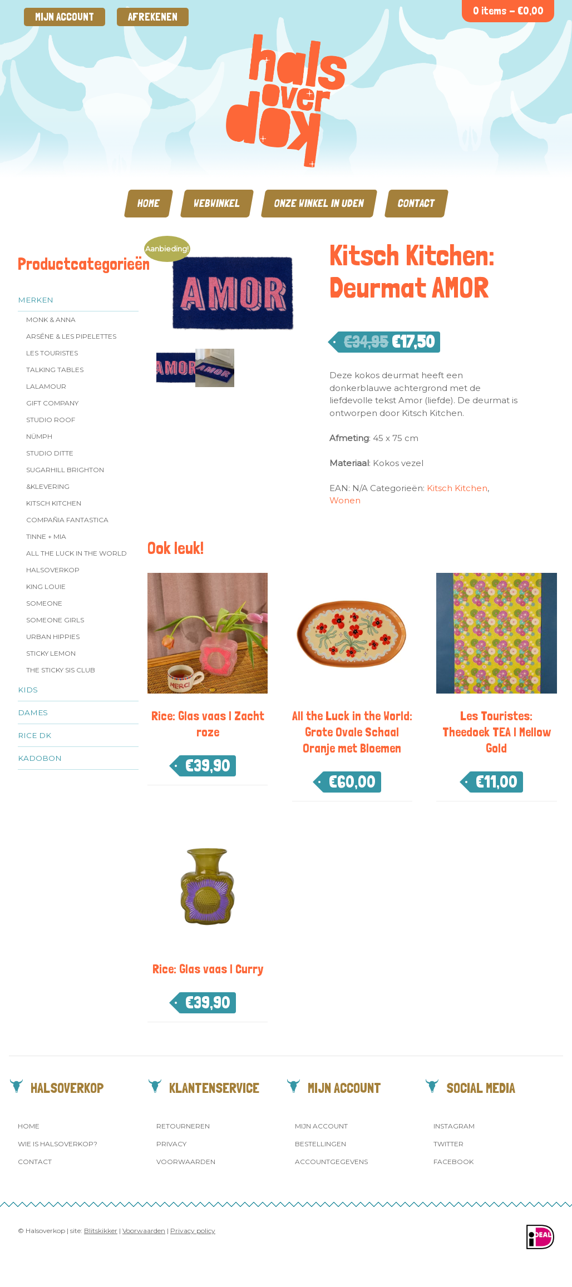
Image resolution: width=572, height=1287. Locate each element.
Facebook (453, 1161)
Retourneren (183, 1126)
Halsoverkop (53, 570)
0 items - (508, 10)
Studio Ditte (49, 453)
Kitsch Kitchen (53, 503)
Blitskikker (100, 1230)
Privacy (171, 1144)
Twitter (448, 1144)
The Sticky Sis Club (60, 670)
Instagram (454, 1126)
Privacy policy (192, 1230)
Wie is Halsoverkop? (57, 1144)
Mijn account (64, 17)
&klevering (48, 486)
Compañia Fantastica (67, 520)
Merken (35, 299)
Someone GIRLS (55, 620)
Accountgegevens (331, 1161)
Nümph (39, 436)
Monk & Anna (51, 319)
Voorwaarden (185, 1161)
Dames (33, 712)
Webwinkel (217, 203)
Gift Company (52, 403)
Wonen (345, 500)
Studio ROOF (50, 419)
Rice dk (34, 735)
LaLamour (46, 386)
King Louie (46, 586)
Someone (44, 603)
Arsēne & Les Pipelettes (71, 336)
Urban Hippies (53, 636)
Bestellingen (320, 1144)
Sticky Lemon (51, 653)
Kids (28, 689)
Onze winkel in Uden (319, 203)
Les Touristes (52, 353)
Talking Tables (54, 369)
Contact (416, 203)
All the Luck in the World (76, 553)
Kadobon (40, 758)
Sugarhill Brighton (65, 470)
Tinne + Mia (46, 536)
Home (148, 203)
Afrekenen (152, 17)
